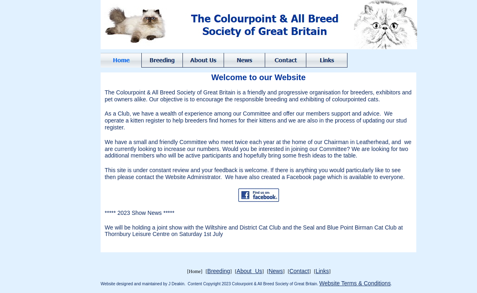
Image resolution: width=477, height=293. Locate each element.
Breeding (218, 271)
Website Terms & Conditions (355, 283)
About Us (249, 271)
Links (322, 271)
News (275, 271)
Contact (299, 271)
